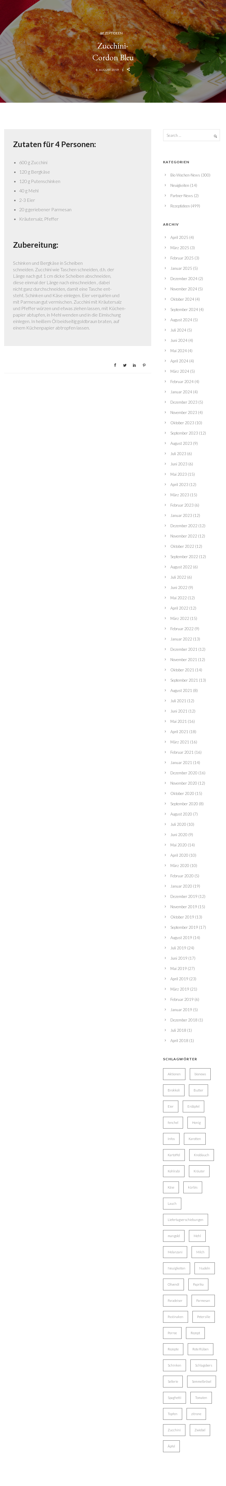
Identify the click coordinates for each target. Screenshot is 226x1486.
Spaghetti (174, 1398)
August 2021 (181, 690)
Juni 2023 (178, 464)
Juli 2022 (178, 577)
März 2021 (179, 742)
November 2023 (183, 412)
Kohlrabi (174, 1171)
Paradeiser (175, 1300)
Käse (171, 1187)
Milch (200, 1252)
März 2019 (179, 989)
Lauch (172, 1203)
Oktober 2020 (182, 793)
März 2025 (179, 247)
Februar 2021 (182, 752)
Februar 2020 (182, 875)
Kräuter (199, 1171)
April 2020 (179, 855)
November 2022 (183, 536)
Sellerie (173, 1381)
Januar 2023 (181, 515)
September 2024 (184, 309)
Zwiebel (200, 1430)
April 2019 (179, 978)
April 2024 (179, 361)
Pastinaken (175, 1317)
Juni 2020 (178, 834)
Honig (196, 1122)
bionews (200, 1074)
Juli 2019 (178, 948)
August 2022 (181, 567)
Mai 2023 (178, 474)
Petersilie (203, 1317)
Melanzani (175, 1252)
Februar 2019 (182, 999)
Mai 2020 (178, 845)
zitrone (196, 1414)
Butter (198, 1090)
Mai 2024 (178, 350)
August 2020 (181, 814)
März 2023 (179, 494)
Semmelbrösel (201, 1381)
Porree (172, 1333)
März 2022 (179, 618)
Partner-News (181, 195)
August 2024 (181, 319)
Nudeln (204, 1268)
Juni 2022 (178, 587)
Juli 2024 (178, 330)
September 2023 (184, 433)
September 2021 (184, 680)
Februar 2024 (182, 381)
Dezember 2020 (183, 773)
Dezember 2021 (183, 649)
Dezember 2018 (183, 1020)
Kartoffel (174, 1155)
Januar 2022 (181, 639)
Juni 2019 (178, 958)
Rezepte (173, 1349)
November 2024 (183, 289)
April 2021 (179, 731)
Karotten (195, 1139)
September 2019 (184, 927)
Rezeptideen (111, 33)
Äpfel (171, 1446)
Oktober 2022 (182, 546)
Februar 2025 (182, 258)
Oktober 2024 (182, 299)
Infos (171, 1139)
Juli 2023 (178, 453)
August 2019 (181, 937)
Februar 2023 (182, 505)
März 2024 (179, 371)
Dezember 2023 (183, 402)
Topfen (172, 1414)
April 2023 (179, 484)
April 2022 (179, 608)
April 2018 (179, 1040)
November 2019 (183, 906)
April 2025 (179, 237)
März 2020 (179, 865)
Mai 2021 (178, 721)
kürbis (192, 1187)
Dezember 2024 (183, 278)
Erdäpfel (193, 1106)
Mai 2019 (178, 968)
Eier (171, 1106)
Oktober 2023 (182, 422)
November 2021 (183, 659)
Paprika (198, 1284)
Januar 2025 (181, 268)
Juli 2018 (178, 1030)
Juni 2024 (178, 340)
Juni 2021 (178, 711)
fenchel (173, 1122)
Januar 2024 (181, 392)
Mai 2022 (178, 597)
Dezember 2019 (183, 896)
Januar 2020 (181, 886)
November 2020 (183, 783)
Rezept (195, 1333)
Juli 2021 (178, 700)
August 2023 (181, 443)
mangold (174, 1236)
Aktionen (174, 1074)
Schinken (174, 1365)
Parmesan (203, 1300)
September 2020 (184, 803)
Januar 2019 (181, 1009)
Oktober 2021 (182, 670)
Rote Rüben (200, 1349)
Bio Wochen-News (185, 175)
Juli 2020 (178, 824)
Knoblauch (201, 1155)
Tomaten (201, 1398)
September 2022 (184, 556)
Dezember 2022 (183, 525)
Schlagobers (203, 1365)
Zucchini (174, 1430)
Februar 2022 (182, 628)
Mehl (197, 1236)
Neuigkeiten (179, 185)
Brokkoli (174, 1090)
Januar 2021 (181, 762)
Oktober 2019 (182, 917)
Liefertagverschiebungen (185, 1220)
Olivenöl (173, 1284)
